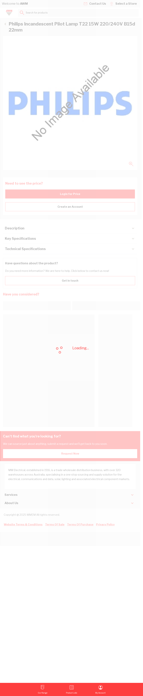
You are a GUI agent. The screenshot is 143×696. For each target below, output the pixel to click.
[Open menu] (42, 689)
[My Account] (100, 689)
